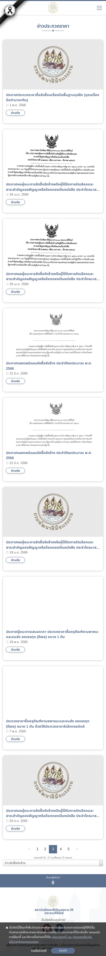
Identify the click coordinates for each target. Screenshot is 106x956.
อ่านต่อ (15, 113)
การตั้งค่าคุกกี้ (39, 951)
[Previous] (29, 849)
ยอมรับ (63, 951)
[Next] (77, 849)
